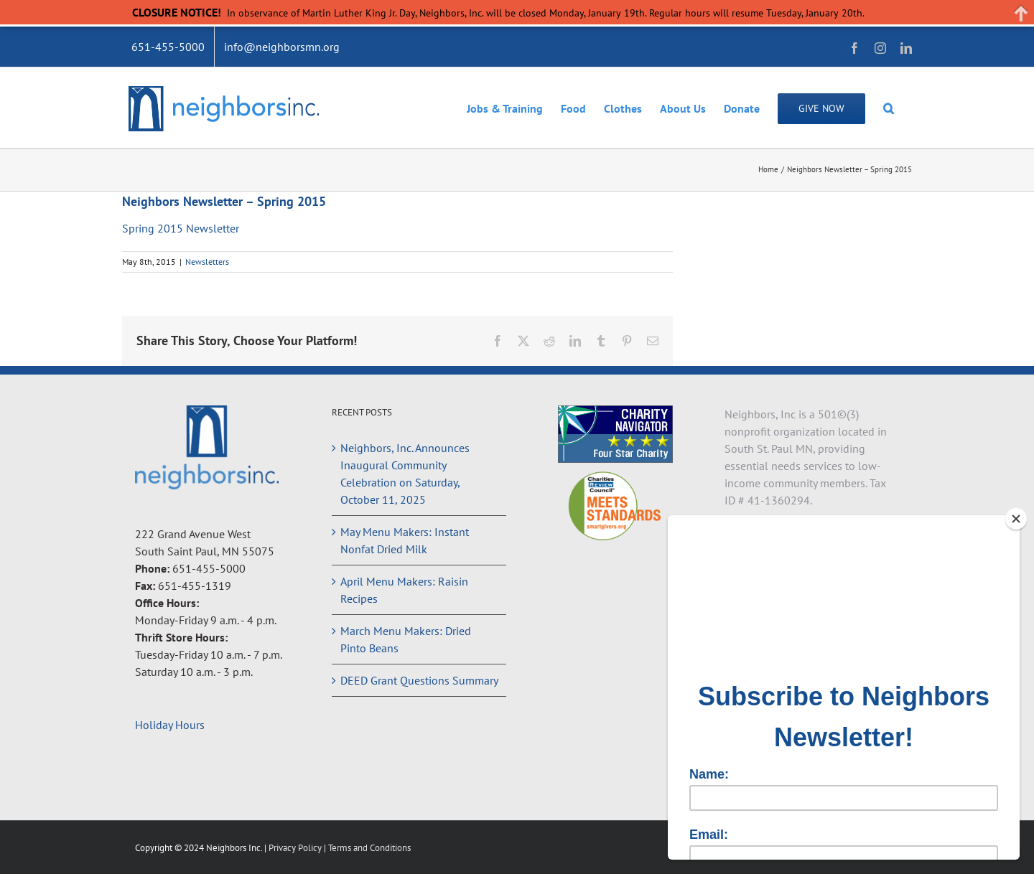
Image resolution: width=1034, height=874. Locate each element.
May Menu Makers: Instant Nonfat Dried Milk (404, 540)
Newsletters (207, 261)
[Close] (1016, 519)
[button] (888, 107)
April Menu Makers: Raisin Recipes (404, 590)
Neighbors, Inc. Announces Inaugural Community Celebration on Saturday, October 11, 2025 (405, 474)
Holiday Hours (170, 725)
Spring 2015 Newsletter (180, 228)
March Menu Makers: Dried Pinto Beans (405, 639)
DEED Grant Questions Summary (419, 680)
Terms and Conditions (369, 848)
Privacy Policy (296, 848)
